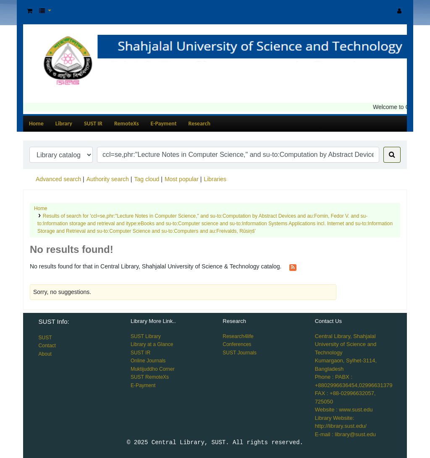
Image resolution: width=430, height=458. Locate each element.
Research (199, 123)
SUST (45, 338)
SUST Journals (239, 353)
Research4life (238, 336)
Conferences (237, 344)
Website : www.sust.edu (344, 409)
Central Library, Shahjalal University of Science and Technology (346, 344)
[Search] (392, 155)
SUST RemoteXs (150, 377)
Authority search (108, 179)
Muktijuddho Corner (153, 369)
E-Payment (164, 123)
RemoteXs (126, 123)
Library (63, 123)
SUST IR (93, 123)
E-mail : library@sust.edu (345, 434)
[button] (30, 11)
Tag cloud (146, 179)
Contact (47, 346)
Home (36, 123)
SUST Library (146, 336)
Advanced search (58, 179)
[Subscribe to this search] (293, 267)
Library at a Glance (152, 344)
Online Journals (148, 361)
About (45, 354)
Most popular (182, 179)
